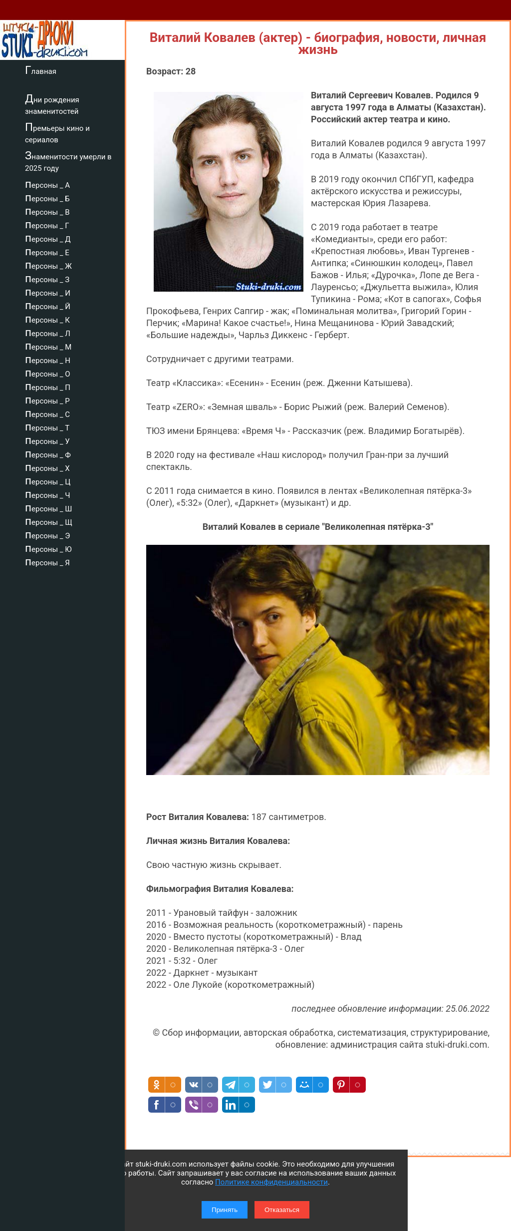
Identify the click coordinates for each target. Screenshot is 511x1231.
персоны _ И (47, 291)
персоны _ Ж (48, 264)
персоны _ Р (47, 399)
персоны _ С (47, 413)
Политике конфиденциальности (271, 1182)
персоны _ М (48, 345)
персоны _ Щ (48, 520)
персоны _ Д (48, 237)
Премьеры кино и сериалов (57, 132)
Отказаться (281, 1210)
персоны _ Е (47, 251)
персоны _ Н (47, 359)
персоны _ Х (47, 466)
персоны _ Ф (48, 453)
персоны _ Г (47, 224)
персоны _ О (47, 372)
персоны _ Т (47, 426)
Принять (225, 1210)
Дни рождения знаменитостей (52, 104)
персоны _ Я (47, 561)
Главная (40, 69)
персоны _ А (47, 183)
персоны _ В (47, 210)
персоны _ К (47, 318)
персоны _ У (47, 439)
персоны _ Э (47, 534)
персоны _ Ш (48, 507)
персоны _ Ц (47, 480)
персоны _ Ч (47, 493)
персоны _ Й (47, 305)
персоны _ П (47, 386)
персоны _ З (47, 278)
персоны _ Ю (48, 547)
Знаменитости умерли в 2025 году (68, 161)
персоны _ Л (47, 332)
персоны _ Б (47, 197)
